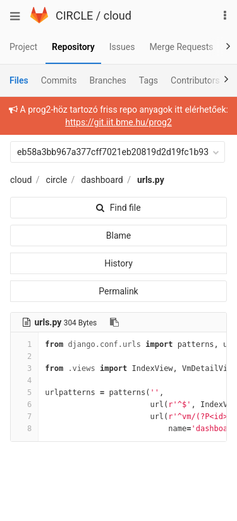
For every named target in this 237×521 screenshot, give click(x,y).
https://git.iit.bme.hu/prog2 (118, 122)
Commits (59, 80)
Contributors (195, 80)
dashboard (102, 180)
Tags (148, 80)
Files (18, 80)
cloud (117, 15)
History (118, 263)
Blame (118, 235)
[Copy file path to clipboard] (114, 322)
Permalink (118, 291)
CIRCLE (74, 15)
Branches (108, 80)
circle (57, 180)
